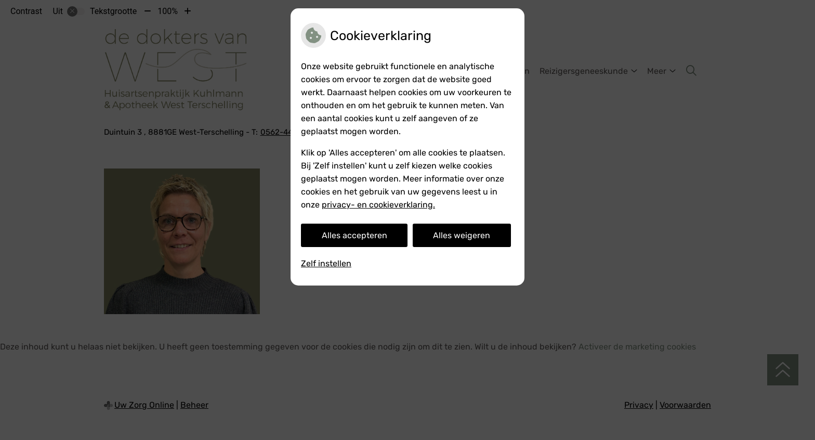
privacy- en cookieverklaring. (378, 205)
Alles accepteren (354, 235)
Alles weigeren (461, 235)
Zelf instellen (326, 263)
